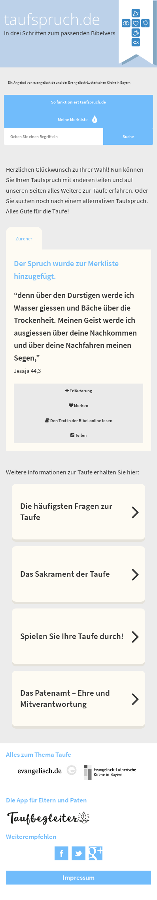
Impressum (78, 877)
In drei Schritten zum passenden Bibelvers (59, 33)
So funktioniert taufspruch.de (78, 102)
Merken (78, 405)
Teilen (78, 435)
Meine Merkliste (78, 120)
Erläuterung (78, 390)
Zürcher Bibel (23, 241)
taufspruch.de (52, 19)
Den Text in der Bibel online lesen (78, 420)
